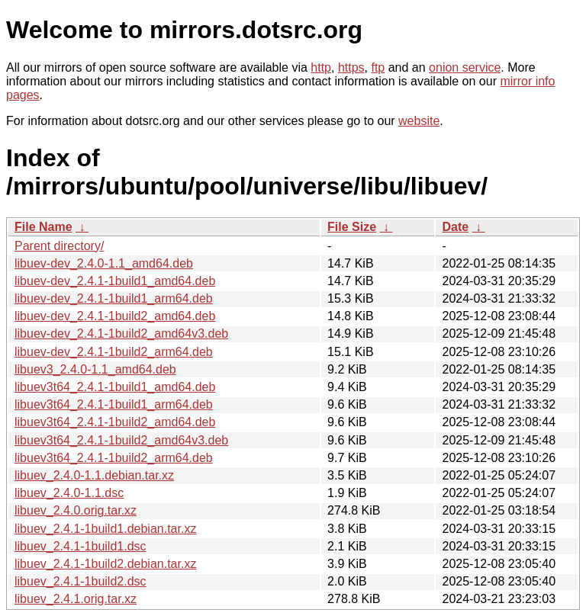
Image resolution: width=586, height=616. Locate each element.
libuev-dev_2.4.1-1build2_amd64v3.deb (121, 333)
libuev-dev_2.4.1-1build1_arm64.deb (113, 298)
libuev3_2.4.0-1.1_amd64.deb (95, 369)
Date (455, 226)
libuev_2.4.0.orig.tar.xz (75, 510)
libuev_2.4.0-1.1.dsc (69, 492)
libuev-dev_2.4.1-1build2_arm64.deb (113, 351)
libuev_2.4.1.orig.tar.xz (75, 598)
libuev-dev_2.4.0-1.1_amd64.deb (103, 263)
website (419, 120)
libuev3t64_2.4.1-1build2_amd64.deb (114, 421)
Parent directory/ (59, 245)
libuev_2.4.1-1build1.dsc (80, 546)
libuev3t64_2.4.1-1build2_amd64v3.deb (121, 440)
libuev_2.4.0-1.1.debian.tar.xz (94, 475)
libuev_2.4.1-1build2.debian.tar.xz (105, 563)
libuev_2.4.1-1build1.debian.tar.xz (105, 528)
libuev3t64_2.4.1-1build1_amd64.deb (114, 386)
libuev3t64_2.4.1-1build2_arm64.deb (113, 457)
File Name (43, 226)
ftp (378, 67)
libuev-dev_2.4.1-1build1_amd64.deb (114, 280)
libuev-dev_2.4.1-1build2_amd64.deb (114, 316)
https (351, 67)
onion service (465, 67)
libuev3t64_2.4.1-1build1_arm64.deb (113, 404)
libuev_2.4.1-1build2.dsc (80, 581)
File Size (351, 226)
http (321, 67)
